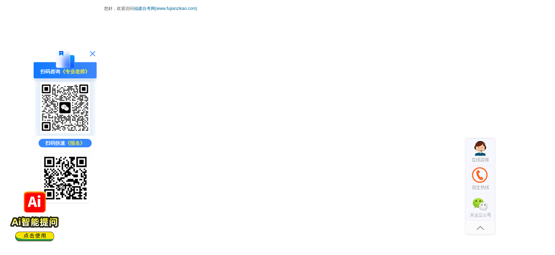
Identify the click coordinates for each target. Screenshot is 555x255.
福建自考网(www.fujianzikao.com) (165, 8)
